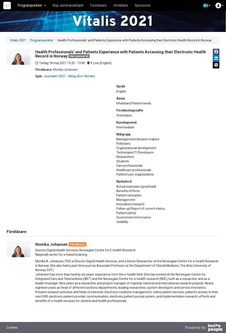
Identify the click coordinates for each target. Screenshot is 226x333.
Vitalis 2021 (18, 40)
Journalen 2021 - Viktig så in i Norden (69, 76)
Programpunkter (41, 40)
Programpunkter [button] (31, 5)
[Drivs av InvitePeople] (203, 328)
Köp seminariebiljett (68, 5)
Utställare (120, 5)
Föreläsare (98, 5)
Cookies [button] (12, 327)
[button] (207, 5)
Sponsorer (143, 5)
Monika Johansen (65, 69)
